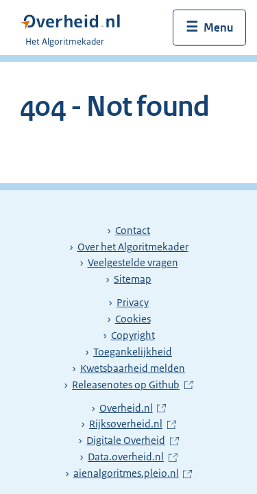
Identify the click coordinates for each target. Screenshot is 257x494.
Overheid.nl (133, 408)
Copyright (133, 335)
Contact (132, 230)
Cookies (133, 319)
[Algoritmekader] (74, 27)
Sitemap (132, 279)
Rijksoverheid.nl (132, 424)
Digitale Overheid (132, 440)
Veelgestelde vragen (133, 263)
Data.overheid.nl (132, 457)
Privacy (133, 302)
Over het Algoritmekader (132, 247)
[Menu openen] (209, 28)
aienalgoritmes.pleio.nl (129, 473)
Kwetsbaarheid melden (132, 368)
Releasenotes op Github (127, 385)
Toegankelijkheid (132, 352)
